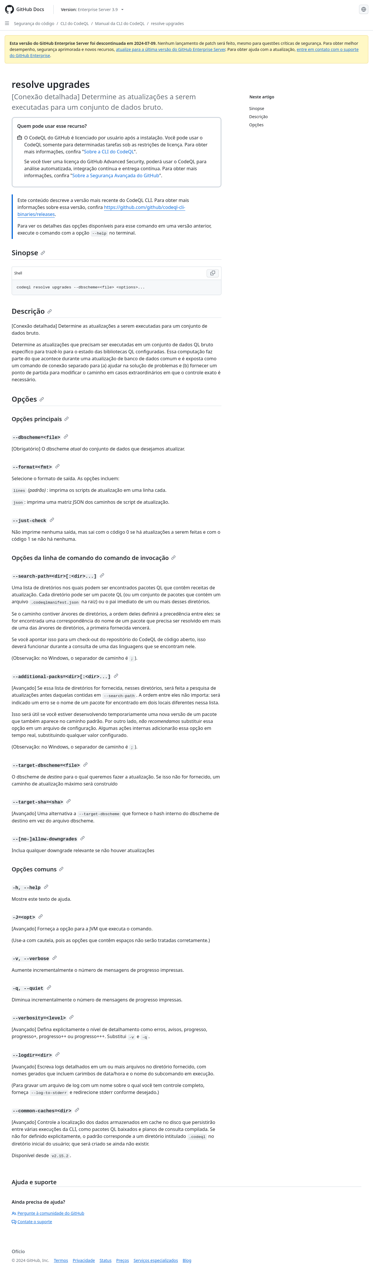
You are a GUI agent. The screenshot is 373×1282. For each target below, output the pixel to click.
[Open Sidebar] (7, 23)
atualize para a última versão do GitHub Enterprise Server (170, 49)
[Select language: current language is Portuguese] (363, 9)
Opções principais (40, 419)
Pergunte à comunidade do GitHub (48, 1213)
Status (106, 1260)
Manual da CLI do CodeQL (120, 23)
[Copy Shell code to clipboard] (213, 273)
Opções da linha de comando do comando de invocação (94, 558)
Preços (122, 1260)
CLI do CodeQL (75, 23)
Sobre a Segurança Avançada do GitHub (115, 175)
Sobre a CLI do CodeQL (109, 151)
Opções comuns (38, 869)
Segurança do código (34, 23)
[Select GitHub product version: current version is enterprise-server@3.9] (92, 9)
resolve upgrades (167, 23)
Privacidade (84, 1260)
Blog (187, 1260)
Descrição (32, 311)
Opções (28, 399)
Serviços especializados (155, 1260)
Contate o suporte (32, 1221)
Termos (61, 1260)
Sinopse (28, 252)
